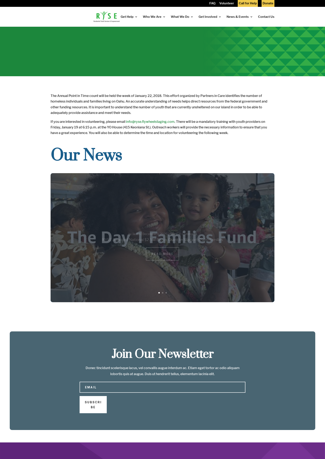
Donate (268, 3)
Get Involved (208, 17)
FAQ (212, 3)
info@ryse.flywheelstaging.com (150, 122)
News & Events (238, 17)
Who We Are (152, 17)
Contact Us (266, 17)
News (173, 236)
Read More (162, 256)
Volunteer (226, 3)
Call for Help (248, 3)
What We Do (180, 17)
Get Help (127, 17)
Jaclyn (136, 236)
